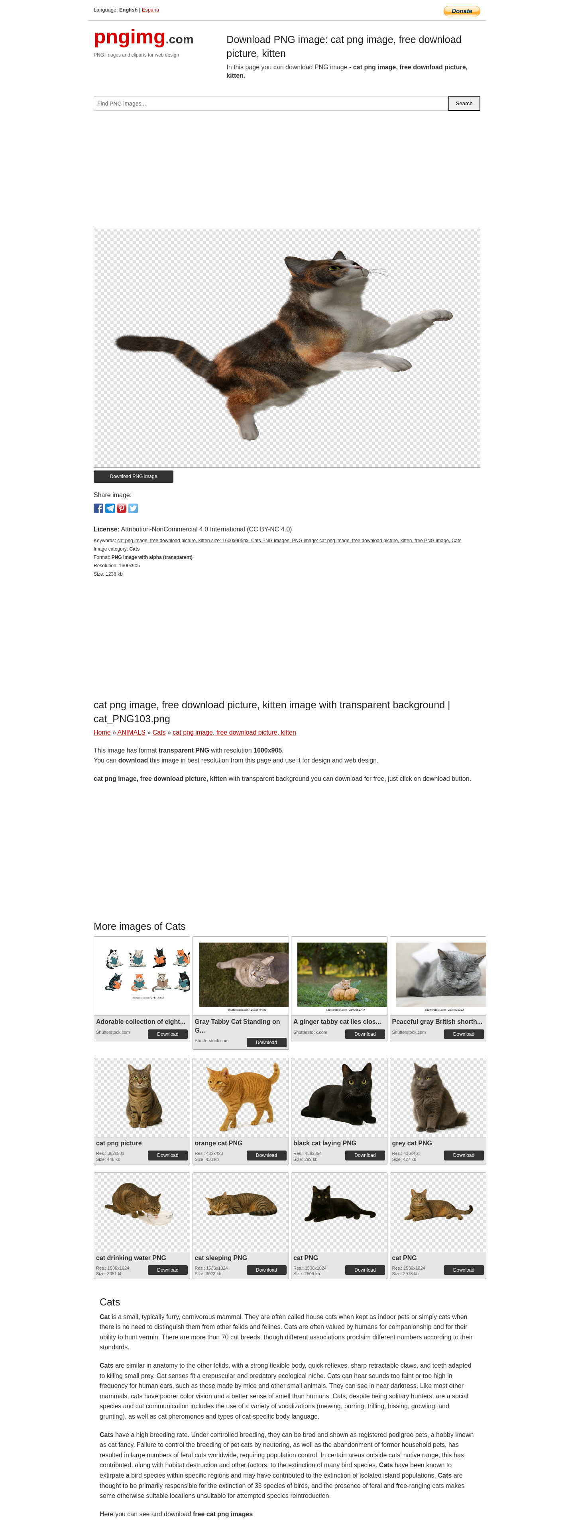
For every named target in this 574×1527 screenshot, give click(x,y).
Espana (150, 10)
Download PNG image (133, 476)
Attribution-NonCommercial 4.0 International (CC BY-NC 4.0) (206, 529)
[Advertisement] (287, 173)
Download (167, 1034)
